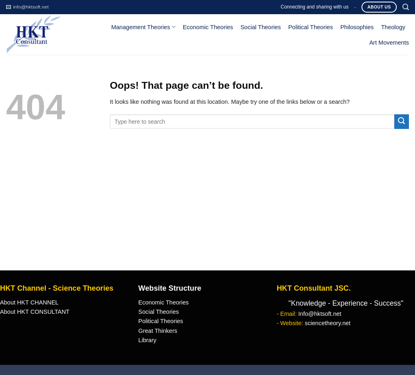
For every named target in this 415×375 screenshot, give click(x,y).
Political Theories (310, 27)
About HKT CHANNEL (29, 302)
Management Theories (143, 27)
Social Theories (260, 27)
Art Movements (389, 42)
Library (147, 340)
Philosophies (357, 27)
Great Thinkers (157, 331)
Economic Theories (208, 27)
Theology (393, 27)
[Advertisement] (207, 209)
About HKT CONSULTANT (34, 312)
